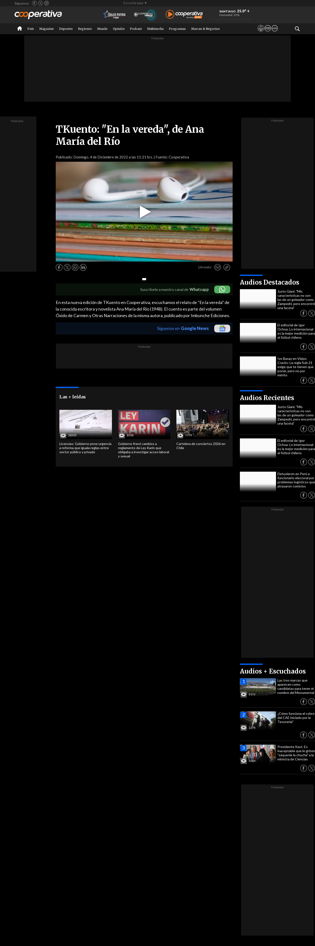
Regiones (85, 29)
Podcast (136, 29)
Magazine (46, 29)
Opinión (119, 29)
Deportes (66, 29)
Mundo (102, 29)
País (30, 29)
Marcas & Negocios (205, 29)
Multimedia (155, 29)
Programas (177, 29)
